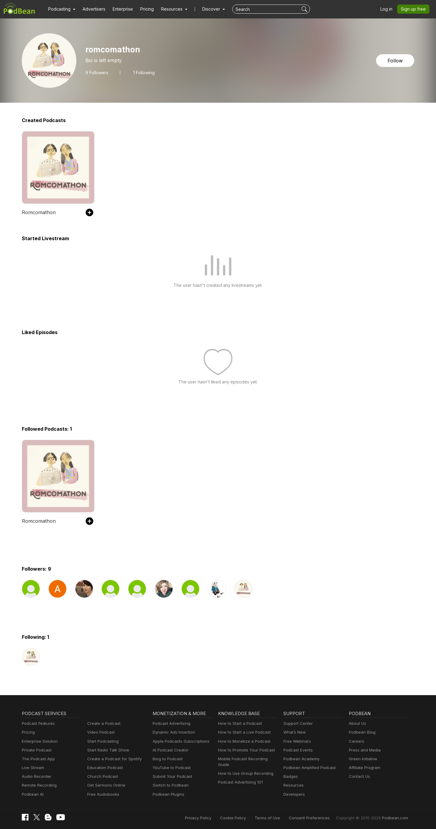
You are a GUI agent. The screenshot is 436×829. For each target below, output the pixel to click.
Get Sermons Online (105, 785)
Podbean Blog (361, 732)
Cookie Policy (247, 817)
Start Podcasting (102, 741)
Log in (388, 9)
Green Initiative (362, 759)
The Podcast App (37, 759)
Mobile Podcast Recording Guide (247, 759)
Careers (356, 741)
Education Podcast (104, 767)
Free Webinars (296, 741)
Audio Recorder (36, 776)
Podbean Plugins (168, 794)
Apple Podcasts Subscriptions (179, 741)
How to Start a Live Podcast (242, 732)
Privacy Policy (213, 817)
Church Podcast (101, 776)
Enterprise (119, 9)
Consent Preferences (317, 817)
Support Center (296, 723)
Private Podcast (36, 750)
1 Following (142, 72)
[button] (61, 9)
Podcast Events (297, 750)
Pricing (142, 9)
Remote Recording (38, 785)
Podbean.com (396, 817)
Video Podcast (100, 732)
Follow (396, 60)
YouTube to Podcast (170, 767)
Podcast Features (37, 723)
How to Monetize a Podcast (242, 741)
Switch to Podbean (169, 785)
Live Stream (32, 767)
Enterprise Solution (38, 741)
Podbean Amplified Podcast (307, 767)
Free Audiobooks (102, 794)
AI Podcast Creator (169, 750)
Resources (292, 785)
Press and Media (364, 750)
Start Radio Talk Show (107, 750)
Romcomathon (37, 212)
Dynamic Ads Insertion (172, 732)
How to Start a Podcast (238, 723)
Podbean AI (32, 794)
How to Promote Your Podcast (244, 750)
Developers (293, 794)
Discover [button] (205, 9)
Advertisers (91, 9)
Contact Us (358, 776)
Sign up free (414, 9)
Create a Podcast (102, 723)
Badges (290, 776)
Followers (96, 72)
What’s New (294, 732)
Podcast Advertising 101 (239, 776)
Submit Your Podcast (171, 776)
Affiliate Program (363, 767)
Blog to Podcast (166, 759)
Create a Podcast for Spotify (112, 759)
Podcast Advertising (170, 723)
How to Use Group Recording (244, 767)
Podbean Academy (300, 759)
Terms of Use (278, 817)
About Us (357, 723)
